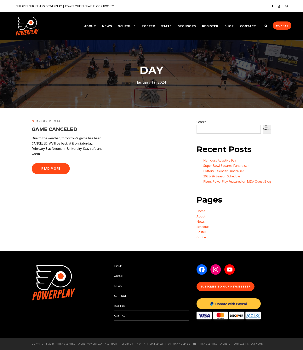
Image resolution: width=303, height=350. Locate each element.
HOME (118, 266)
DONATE (282, 25)
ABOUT (119, 276)
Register (210, 26)
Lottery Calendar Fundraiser (223, 171)
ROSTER (119, 305)
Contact (248, 26)
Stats (166, 26)
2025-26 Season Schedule (221, 176)
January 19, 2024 (48, 121)
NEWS (118, 286)
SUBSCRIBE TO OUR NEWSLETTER (225, 286)
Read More (50, 168)
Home (201, 211)
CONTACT (120, 315)
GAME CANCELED (54, 129)
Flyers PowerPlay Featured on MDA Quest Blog (237, 181)
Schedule (126, 26)
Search (201, 122)
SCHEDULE (121, 296)
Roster (148, 26)
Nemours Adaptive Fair (220, 160)
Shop (229, 26)
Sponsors (187, 26)
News (107, 26)
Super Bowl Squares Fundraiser (226, 165)
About (90, 26)
